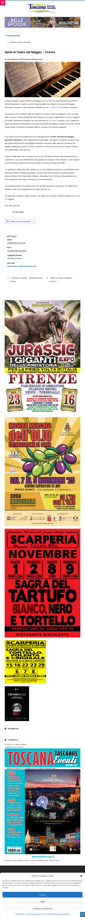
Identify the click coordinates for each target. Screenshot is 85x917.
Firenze (18, 258)
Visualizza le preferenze (42, 909)
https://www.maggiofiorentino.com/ (22, 266)
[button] (81, 876)
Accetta (42, 895)
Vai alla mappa (18, 212)
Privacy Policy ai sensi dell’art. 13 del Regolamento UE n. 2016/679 (48, 914)
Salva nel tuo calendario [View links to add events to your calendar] (20, 221)
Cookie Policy (19, 914)
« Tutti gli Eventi (12, 35)
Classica (10, 258)
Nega (42, 902)
